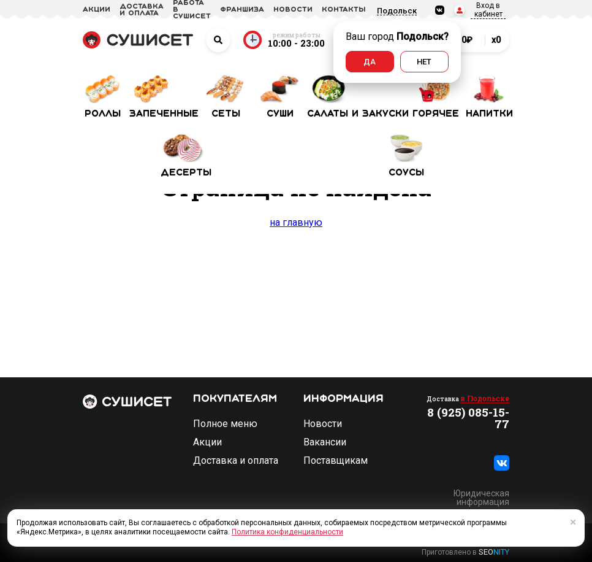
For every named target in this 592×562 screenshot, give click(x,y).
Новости (322, 424)
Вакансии (324, 442)
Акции (207, 442)
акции (96, 10)
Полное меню (225, 424)
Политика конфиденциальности (287, 532)
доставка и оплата (142, 10)
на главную (296, 222)
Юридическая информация (481, 497)
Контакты (344, 10)
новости (293, 10)
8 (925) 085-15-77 (468, 417)
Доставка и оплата (235, 461)
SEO (494, 551)
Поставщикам (335, 461)
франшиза (242, 10)
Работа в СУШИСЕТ (192, 10)
